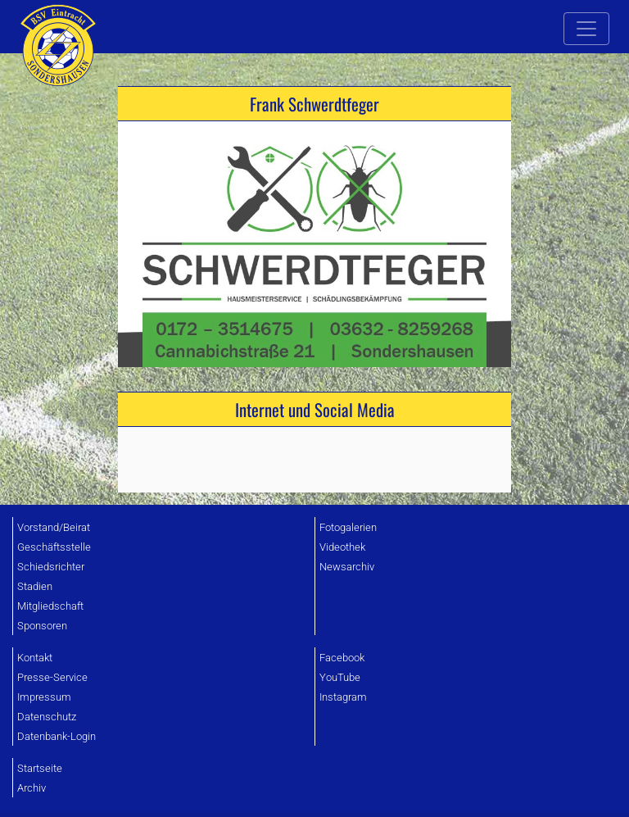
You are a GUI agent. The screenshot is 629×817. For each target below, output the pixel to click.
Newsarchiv (346, 567)
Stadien (34, 586)
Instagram (343, 697)
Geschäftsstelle (54, 547)
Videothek (342, 547)
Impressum (44, 697)
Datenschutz (46, 716)
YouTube (339, 677)
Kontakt (34, 657)
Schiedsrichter (50, 567)
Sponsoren (42, 626)
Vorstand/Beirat (53, 527)
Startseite (39, 768)
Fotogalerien (348, 527)
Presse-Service (52, 677)
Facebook (341, 657)
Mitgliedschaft (50, 606)
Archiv (31, 788)
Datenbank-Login (56, 736)
